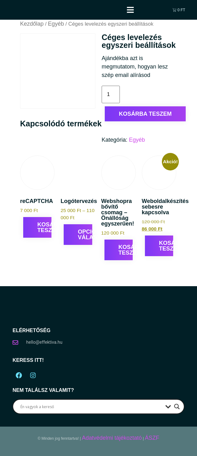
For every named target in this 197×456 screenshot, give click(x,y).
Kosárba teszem (145, 114)
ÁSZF (152, 438)
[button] (130, 10)
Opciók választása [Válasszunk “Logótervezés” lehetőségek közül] (85, 235)
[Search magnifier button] (177, 406)
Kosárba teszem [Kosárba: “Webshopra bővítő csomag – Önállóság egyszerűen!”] (126, 250)
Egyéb (56, 24)
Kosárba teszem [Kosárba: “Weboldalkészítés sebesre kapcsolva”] (166, 246)
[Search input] (91, 406)
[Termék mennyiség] (111, 94)
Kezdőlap (32, 24)
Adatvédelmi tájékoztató (112, 438)
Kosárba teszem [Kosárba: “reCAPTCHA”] (44, 227)
